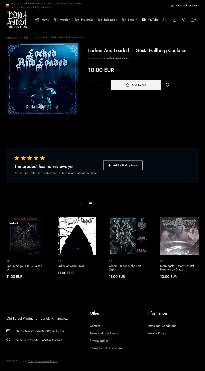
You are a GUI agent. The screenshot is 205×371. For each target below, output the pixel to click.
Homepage (12, 37)
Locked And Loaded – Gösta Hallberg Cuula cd (60, 37)
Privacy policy (99, 340)
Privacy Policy (156, 333)
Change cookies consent (106, 348)
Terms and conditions (185, 5)
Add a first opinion (123, 165)
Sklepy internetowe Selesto (42, 361)
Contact (95, 325)
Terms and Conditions (161, 325)
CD (26, 37)
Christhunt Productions (116, 58)
